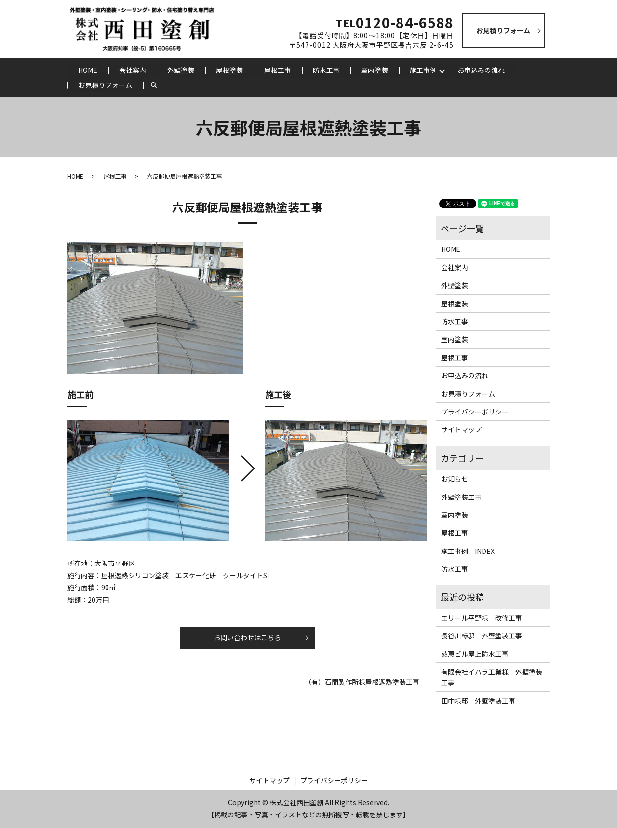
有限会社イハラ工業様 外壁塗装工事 (491, 677)
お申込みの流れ (482, 70)
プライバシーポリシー (475, 412)
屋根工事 (278, 70)
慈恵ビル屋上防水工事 (475, 654)
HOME (87, 70)
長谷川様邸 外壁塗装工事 (481, 636)
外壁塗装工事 (461, 497)
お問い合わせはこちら (247, 638)
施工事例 (424, 70)
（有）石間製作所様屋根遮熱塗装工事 (362, 682)
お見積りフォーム (105, 85)
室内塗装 (375, 70)
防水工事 (326, 70)
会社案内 (132, 70)
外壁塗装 (181, 70)
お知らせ (454, 479)
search (159, 85)
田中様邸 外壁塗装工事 (478, 701)
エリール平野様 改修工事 (481, 618)
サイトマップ (461, 430)
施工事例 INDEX (468, 551)
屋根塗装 (229, 70)
